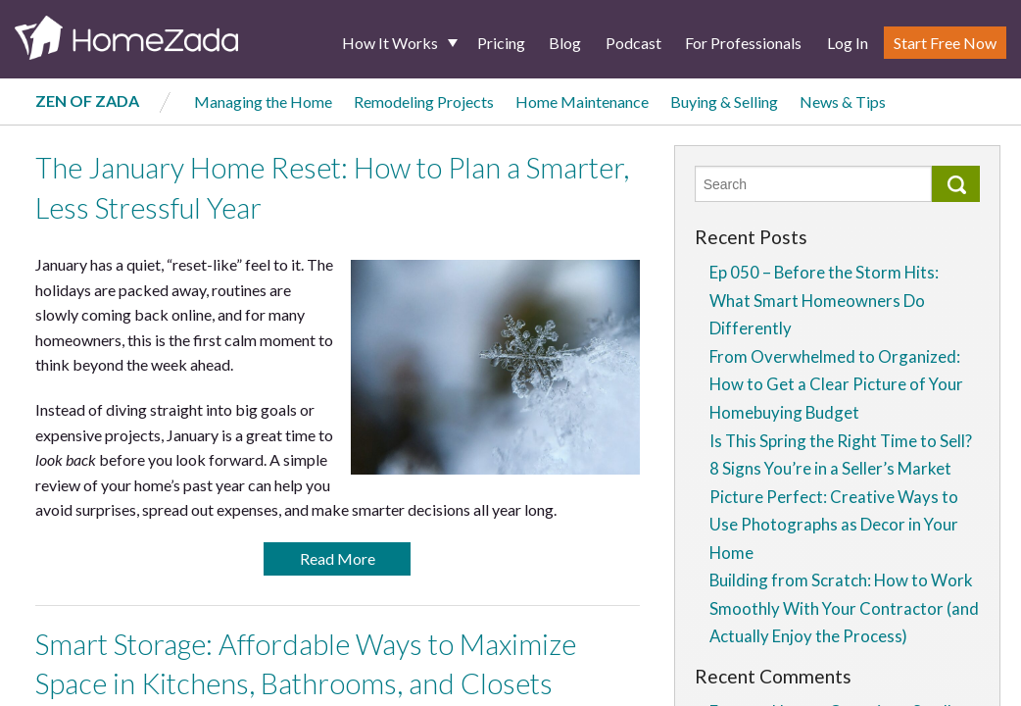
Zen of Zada (87, 100)
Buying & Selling (724, 101)
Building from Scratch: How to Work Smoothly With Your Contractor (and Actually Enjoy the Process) (844, 608)
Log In (847, 42)
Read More (337, 558)
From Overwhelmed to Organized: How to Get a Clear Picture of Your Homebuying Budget (836, 384)
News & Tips (843, 101)
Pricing (501, 42)
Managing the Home (263, 101)
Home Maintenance (582, 101)
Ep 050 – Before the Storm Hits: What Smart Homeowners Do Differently (824, 300)
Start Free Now (945, 42)
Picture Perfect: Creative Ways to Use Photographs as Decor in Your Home (833, 524)
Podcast (633, 42)
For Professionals (743, 42)
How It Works (390, 42)
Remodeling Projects (424, 101)
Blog (565, 42)
